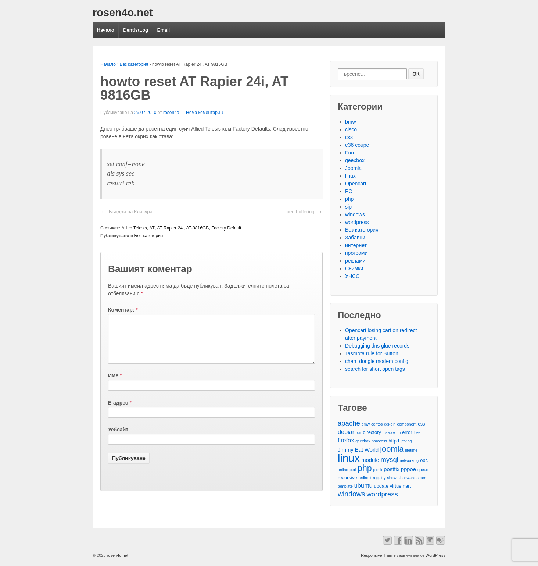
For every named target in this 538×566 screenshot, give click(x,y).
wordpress (357, 222)
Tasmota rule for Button (371, 353)
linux (350, 176)
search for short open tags (375, 369)
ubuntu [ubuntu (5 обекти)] (363, 485)
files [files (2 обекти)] (416, 432)
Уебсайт (118, 438)
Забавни (355, 238)
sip (348, 207)
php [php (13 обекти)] (365, 468)
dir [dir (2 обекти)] (359, 432)
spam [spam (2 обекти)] (421, 478)
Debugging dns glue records (377, 346)
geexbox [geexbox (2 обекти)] (362, 441)
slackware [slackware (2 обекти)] (406, 478)
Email (163, 30)
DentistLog (135, 30)
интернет (356, 245)
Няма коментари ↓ (204, 112)
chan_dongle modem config (376, 361)
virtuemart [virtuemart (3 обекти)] (400, 486)
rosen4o (171, 112)
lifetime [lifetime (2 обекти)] (411, 450)
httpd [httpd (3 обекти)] (393, 441)
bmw (350, 122)
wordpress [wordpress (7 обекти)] (382, 494)
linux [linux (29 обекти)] (349, 458)
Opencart (355, 183)
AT (151, 228)
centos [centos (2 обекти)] (377, 424)
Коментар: (123, 310)
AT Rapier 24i (170, 228)
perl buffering (301, 211)
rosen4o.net (123, 12)
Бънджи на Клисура (131, 211)
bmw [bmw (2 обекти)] (366, 424)
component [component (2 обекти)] (407, 424)
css (349, 137)
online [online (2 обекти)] (343, 469)
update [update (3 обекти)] (381, 486)
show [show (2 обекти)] (391, 478)
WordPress (435, 555)
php (349, 199)
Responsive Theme (378, 555)
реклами (355, 261)
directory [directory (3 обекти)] (372, 432)
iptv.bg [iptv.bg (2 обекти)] (406, 441)
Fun (349, 153)
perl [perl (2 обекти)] (352, 469)
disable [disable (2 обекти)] (389, 432)
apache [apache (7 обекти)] (349, 423)
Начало (105, 30)
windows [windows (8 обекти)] (351, 494)
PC (348, 191)
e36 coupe (357, 145)
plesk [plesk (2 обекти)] (378, 469)
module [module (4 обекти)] (370, 460)
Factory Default (226, 228)
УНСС (352, 276)
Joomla (353, 168)
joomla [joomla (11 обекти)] (392, 449)
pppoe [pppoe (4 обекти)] (408, 469)
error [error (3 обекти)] (407, 432)
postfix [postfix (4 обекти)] (391, 469)
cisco (351, 129)
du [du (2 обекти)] (398, 432)
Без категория (134, 64)
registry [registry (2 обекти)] (379, 478)
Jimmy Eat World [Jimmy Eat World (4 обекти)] (358, 450)
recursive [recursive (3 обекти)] (347, 477)
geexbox (355, 160)
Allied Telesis (134, 228)
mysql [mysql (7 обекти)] (389, 459)
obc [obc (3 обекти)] (424, 460)
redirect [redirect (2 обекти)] (365, 478)
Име (113, 384)
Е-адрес (118, 411)
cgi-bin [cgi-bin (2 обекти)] (389, 424)
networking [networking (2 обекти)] (409, 460)
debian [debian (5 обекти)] (347, 431)
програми (356, 253)
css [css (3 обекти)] (421, 424)
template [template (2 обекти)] (345, 486)
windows (355, 214)
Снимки (354, 268)
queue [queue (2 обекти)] (422, 469)
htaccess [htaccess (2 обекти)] (379, 441)
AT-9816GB (197, 228)
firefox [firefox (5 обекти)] (346, 440)
